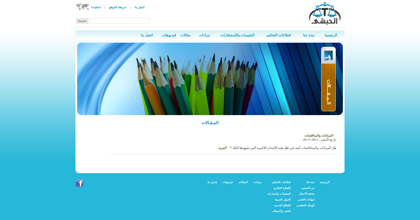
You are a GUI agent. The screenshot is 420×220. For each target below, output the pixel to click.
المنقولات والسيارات (279, 193)
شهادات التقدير (306, 199)
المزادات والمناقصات (318, 135)
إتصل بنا (212, 182)
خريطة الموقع (117, 7)
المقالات (243, 182)
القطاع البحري (282, 205)
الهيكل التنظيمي (305, 205)
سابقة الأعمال (307, 193)
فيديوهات (227, 182)
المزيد (222, 148)
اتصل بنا (140, 7)
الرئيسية (325, 182)
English (96, 7)
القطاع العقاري (282, 187)
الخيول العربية (283, 199)
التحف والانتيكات (281, 211)
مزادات (257, 182)
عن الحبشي (308, 187)
